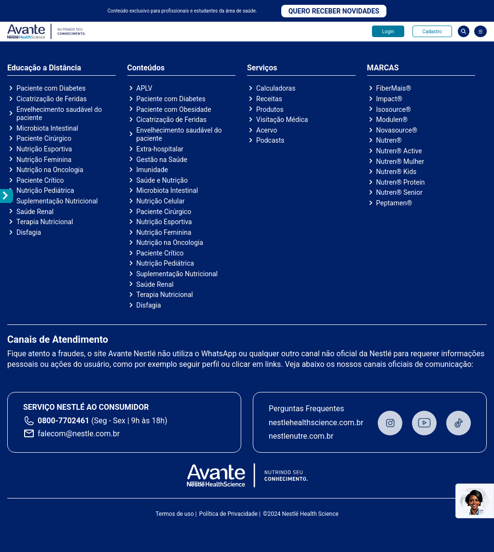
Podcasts (270, 140)
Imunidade (152, 170)
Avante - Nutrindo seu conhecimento (46, 32)
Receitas (269, 99)
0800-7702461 (63, 420)
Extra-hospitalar (160, 149)
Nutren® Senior (399, 192)
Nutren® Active (399, 151)
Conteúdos (146, 68)
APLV (144, 88)
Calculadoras (275, 88)
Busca (463, 31)
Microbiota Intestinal (47, 128)
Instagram (390, 423)
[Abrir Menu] (480, 31)
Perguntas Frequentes (306, 408)
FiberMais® (394, 88)
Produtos (270, 109)
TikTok (458, 423)
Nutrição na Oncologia (49, 170)
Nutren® (389, 140)
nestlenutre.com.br (301, 436)
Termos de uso (174, 514)
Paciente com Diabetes (51, 88)
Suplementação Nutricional (57, 201)
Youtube (424, 423)
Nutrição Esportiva (44, 149)
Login (388, 31)
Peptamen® (394, 203)
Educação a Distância (44, 68)
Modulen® (392, 119)
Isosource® (393, 109)
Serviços (262, 68)
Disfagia (28, 232)
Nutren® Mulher (400, 161)
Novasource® (396, 130)
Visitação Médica (282, 119)
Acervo (266, 130)
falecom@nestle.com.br (79, 433)
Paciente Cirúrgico (43, 138)
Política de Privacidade (228, 514)
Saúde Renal (35, 211)
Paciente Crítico (40, 180)
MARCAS (383, 68)
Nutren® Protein (400, 182)
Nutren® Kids (396, 171)
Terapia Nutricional (44, 222)
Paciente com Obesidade (174, 109)
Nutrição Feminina (43, 159)
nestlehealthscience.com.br (316, 422)
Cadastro (432, 31)
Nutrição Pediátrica (45, 190)
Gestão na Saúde (162, 159)
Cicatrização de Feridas (51, 99)
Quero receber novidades (334, 11)
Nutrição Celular (161, 201)
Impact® (389, 99)
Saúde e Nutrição (162, 180)
